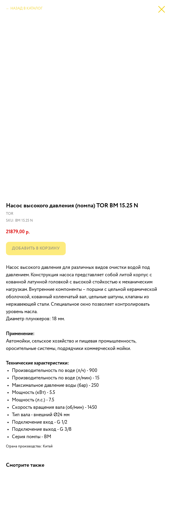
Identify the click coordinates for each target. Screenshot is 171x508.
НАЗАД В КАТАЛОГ (26, 8)
